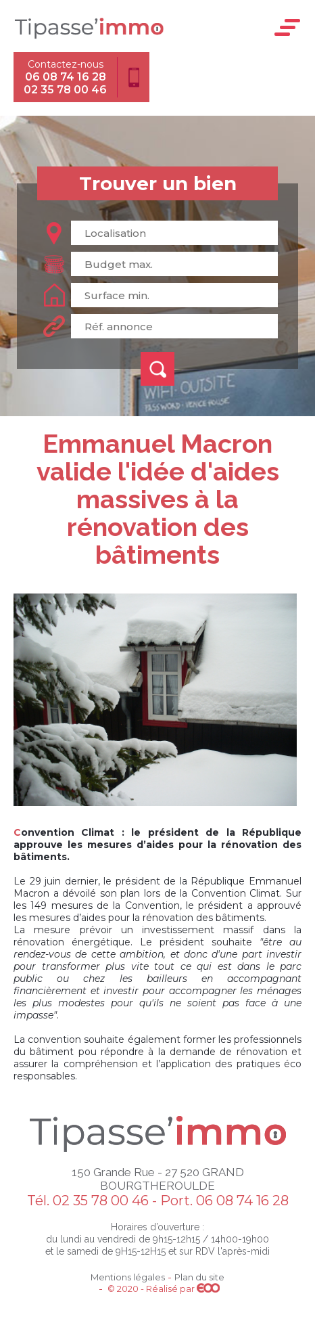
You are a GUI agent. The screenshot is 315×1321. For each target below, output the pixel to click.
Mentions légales (128, 1277)
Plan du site (199, 1277)
